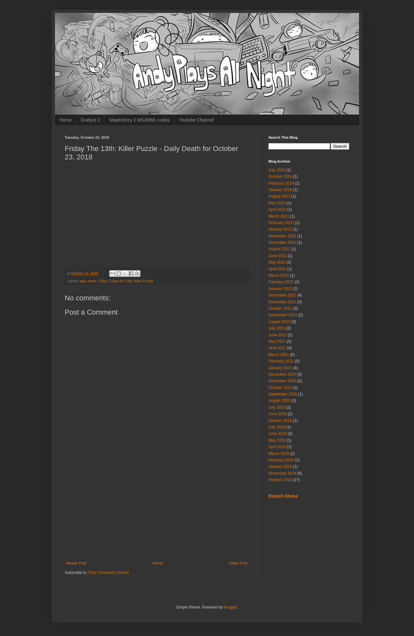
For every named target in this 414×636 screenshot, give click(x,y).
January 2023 (280, 229)
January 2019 (280, 466)
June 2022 (277, 255)
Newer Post (76, 563)
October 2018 (280, 480)
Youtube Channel (196, 120)
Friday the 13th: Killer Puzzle (131, 281)
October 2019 (280, 420)
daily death (88, 281)
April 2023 (277, 209)
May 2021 (277, 341)
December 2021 (282, 295)
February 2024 (281, 183)
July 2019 (276, 427)
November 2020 (282, 381)
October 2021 (280, 308)
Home (65, 120)
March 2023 (278, 216)
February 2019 (281, 460)
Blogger (230, 607)
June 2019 (277, 433)
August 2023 (279, 196)
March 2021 (278, 354)
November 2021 (282, 302)
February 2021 (281, 361)
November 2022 (282, 242)
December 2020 (282, 374)
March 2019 (278, 453)
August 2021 (279, 321)
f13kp (102, 281)
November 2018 (282, 473)
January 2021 (280, 368)
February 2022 (281, 282)
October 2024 (280, 176)
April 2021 (277, 348)
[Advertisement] (157, 507)
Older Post (238, 563)
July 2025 (276, 170)
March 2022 (278, 275)
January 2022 (280, 288)
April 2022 (277, 269)
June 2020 (277, 414)
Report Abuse (283, 496)
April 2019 (277, 447)
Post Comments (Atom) (108, 572)
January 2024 (280, 190)
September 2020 (282, 394)
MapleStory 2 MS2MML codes (139, 120)
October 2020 (280, 387)
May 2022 (277, 262)
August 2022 (279, 249)
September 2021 (282, 315)
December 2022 (282, 236)
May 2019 (277, 440)
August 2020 (279, 400)
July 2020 (276, 407)
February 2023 (281, 223)
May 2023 (277, 203)
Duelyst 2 (90, 120)
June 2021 (277, 335)
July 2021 (276, 328)
